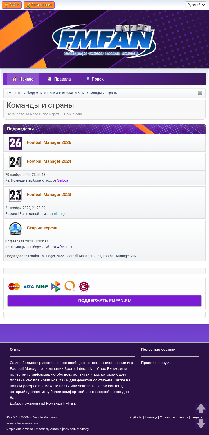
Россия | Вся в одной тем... (27, 214)
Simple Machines (45, 417)
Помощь (151, 417)
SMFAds (11, 423)
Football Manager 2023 (49, 194)
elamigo (60, 214)
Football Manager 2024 (49, 161)
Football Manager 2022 (46, 256)
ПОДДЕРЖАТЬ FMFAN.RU (104, 300)
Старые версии (42, 228)
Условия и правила (174, 417)
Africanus (64, 247)
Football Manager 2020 (120, 256)
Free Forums (30, 423)
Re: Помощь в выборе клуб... (28, 180)
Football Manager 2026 (49, 142)
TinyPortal (135, 417)
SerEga (62, 180)
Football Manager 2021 (83, 256)
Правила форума (156, 363)
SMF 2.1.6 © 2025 (18, 417)
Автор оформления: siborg (69, 429)
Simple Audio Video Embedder (27, 429)
